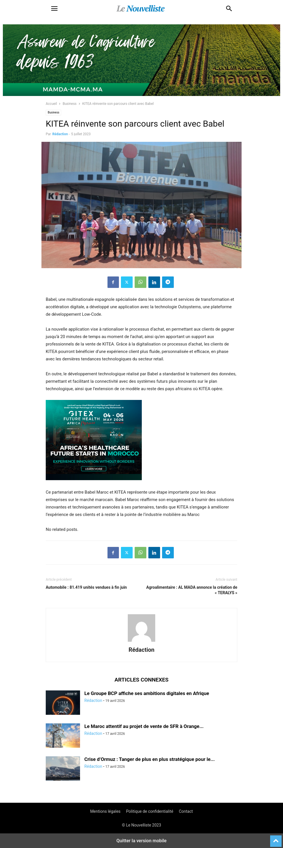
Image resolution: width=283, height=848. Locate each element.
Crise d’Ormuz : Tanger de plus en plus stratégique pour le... (149, 759)
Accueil (51, 104)
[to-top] (276, 838)
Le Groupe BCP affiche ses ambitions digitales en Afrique (146, 693)
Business (70, 104)
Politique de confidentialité (149, 811)
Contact (186, 811)
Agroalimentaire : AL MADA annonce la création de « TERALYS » (191, 590)
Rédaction (60, 134)
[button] (54, 8)
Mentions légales (105, 811)
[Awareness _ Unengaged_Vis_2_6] (94, 484)
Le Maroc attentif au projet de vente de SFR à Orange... (144, 726)
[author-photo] (141, 641)
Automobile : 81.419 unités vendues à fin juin (86, 587)
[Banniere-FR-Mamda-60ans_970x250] (141, 94)
